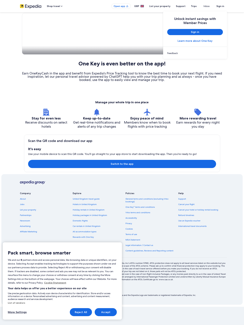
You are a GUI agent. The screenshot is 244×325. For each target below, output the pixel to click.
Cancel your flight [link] (186, 222)
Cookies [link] (129, 247)
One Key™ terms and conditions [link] (140, 225)
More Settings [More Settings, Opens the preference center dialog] (17, 312)
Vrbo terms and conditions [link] (137, 230)
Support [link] (182, 217)
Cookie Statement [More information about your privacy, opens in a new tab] (55, 282)
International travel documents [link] (192, 244)
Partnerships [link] (25, 233)
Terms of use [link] (131, 252)
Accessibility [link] (131, 236)
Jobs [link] (22, 222)
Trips (200, 6)
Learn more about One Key (195, 40)
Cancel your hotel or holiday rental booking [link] (198, 228)
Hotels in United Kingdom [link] (85, 222)
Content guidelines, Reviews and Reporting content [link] (149, 269)
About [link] (23, 217)
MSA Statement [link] (132, 258)
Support (187, 6)
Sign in (220, 6)
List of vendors (16, 302)
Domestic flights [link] (80, 239)
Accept (106, 312)
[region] (62, 281)
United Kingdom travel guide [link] (86, 217)
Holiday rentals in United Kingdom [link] (89, 228)
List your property (166, 6)
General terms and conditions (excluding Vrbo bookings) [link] (146, 218)
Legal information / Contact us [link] (139, 263)
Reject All (81, 312)
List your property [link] (28, 228)
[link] (195, 53)
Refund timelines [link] (186, 233)
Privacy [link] (128, 241)
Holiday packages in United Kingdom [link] (90, 233)
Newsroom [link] (25, 239)
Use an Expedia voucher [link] (189, 239)
